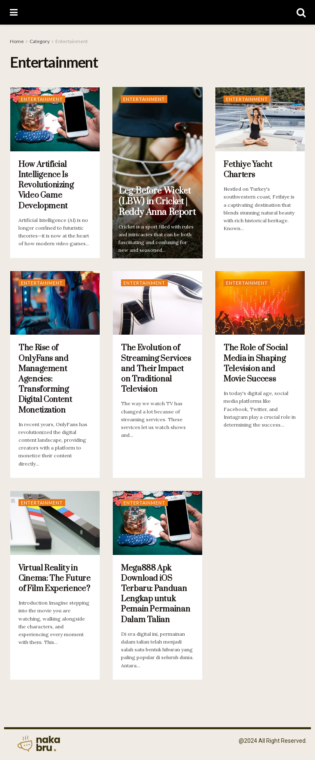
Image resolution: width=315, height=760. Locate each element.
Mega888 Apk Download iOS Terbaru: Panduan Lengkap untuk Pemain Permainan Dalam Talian (155, 594)
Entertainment (71, 41)
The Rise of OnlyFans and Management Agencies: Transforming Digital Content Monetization (45, 379)
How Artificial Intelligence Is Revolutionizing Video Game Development (46, 185)
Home (17, 41)
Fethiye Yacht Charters (248, 170)
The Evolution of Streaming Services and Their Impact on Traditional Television (156, 369)
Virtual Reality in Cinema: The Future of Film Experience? (54, 578)
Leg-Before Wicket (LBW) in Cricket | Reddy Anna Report (157, 201)
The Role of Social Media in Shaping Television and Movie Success (256, 363)
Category (40, 41)
